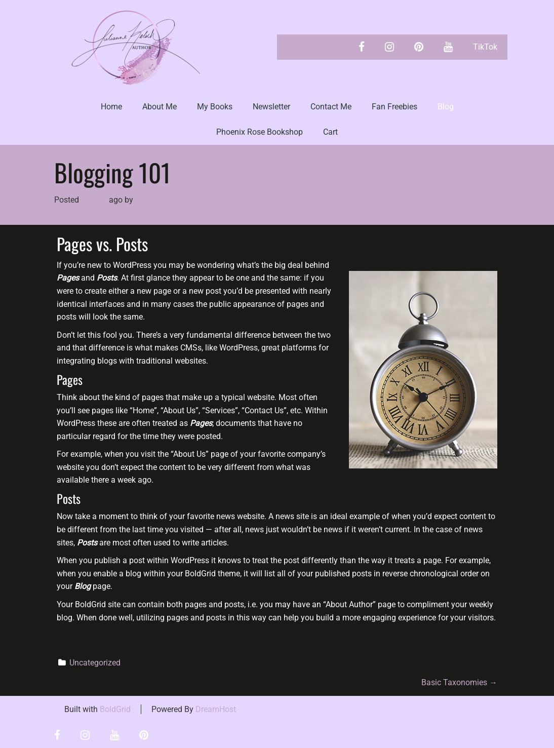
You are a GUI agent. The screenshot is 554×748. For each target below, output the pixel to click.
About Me (159, 106)
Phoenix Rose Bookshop (259, 132)
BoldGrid (115, 709)
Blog (446, 106)
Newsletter (271, 106)
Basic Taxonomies (459, 682)
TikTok (485, 47)
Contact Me (330, 106)
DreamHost (215, 709)
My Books (214, 106)
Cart (330, 132)
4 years (94, 200)
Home (111, 106)
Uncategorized (95, 662)
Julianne (150, 200)
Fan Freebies (394, 106)
